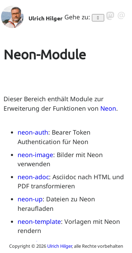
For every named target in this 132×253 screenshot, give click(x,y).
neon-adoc (33, 177)
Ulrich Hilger (59, 246)
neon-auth (33, 132)
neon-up (30, 199)
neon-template (39, 221)
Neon (108, 108)
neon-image (35, 154)
